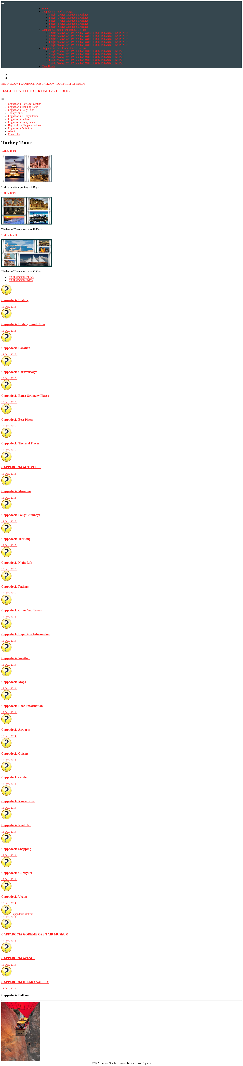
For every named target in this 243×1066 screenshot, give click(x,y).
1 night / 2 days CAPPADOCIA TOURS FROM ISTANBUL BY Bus (86, 51)
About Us (13, 131)
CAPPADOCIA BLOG (21, 277)
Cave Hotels (48, 66)
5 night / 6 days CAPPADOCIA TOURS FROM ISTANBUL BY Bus (86, 63)
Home (45, 8)
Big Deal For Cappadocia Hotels (25, 125)
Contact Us (14, 134)
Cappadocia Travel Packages (57, 11)
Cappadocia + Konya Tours (23, 116)
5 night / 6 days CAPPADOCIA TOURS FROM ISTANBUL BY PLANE (88, 45)
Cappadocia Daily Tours (21, 109)
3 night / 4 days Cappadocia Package (68, 20)
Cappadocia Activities (20, 128)
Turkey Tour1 (8, 150)
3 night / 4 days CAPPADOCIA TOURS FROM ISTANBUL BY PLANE (88, 38)
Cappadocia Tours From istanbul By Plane (65, 29)
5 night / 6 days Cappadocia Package (68, 26)
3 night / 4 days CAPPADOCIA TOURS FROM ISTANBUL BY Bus (86, 57)
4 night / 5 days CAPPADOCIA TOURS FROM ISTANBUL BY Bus (86, 60)
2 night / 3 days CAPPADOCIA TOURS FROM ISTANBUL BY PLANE (88, 35)
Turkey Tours (15, 112)
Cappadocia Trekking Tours (23, 106)
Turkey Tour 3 (9, 235)
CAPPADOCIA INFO (21, 280)
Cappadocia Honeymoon (21, 122)
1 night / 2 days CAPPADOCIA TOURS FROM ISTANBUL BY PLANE (88, 32)
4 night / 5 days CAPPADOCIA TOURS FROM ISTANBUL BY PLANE (88, 41)
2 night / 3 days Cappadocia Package (68, 17)
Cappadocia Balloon (19, 119)
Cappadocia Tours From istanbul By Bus (64, 48)
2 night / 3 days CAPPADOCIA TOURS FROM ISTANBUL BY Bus (86, 54)
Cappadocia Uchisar (121, 916)
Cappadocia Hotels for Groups (24, 103)
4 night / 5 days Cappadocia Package (68, 23)
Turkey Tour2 (8, 192)
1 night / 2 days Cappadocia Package (68, 14)
